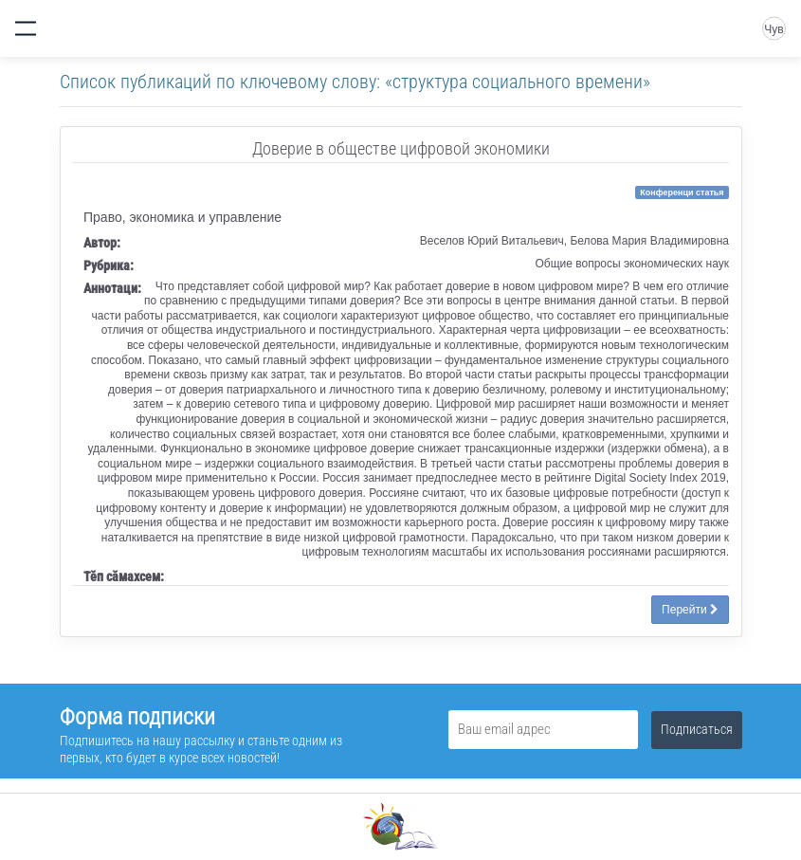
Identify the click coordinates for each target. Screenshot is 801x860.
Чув (773, 29)
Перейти (690, 609)
